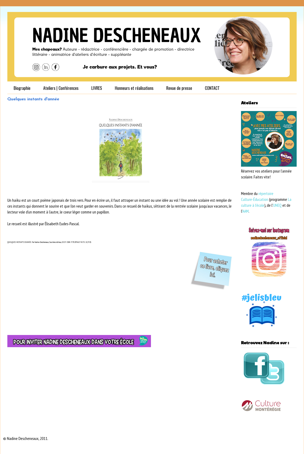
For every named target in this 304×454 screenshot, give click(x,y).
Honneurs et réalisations (134, 88)
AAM (245, 211)
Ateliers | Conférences (61, 88)
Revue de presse (179, 88)
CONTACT (212, 88)
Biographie (22, 88)
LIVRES (96, 88)
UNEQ (277, 205)
